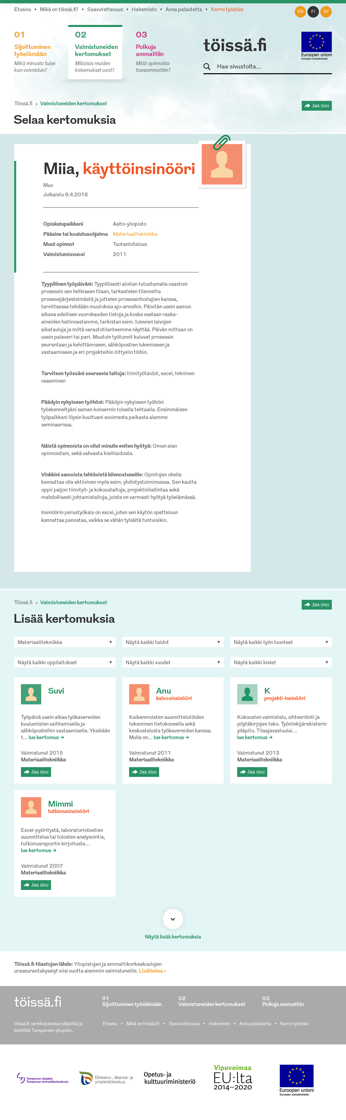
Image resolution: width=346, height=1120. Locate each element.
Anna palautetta (184, 9)
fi (313, 12)
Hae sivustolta (210, 67)
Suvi (56, 692)
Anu (163, 692)
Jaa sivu (320, 105)
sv (326, 12)
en (300, 12)
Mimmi (60, 805)
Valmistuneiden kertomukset (73, 104)
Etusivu (22, 9)
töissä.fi (235, 46)
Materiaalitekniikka (135, 234)
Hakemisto (144, 9)
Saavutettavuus (105, 9)
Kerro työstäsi (227, 9)
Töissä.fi (23, 104)
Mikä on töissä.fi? (59, 9)
